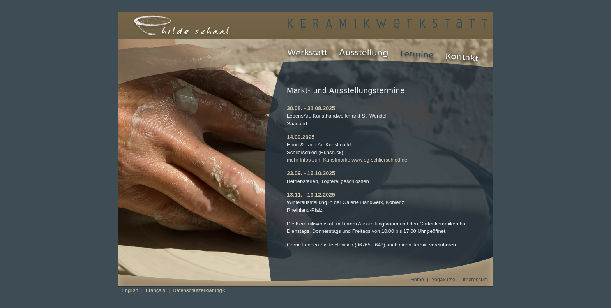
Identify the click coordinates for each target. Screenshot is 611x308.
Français (155, 290)
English (130, 290)
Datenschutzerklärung (197, 290)
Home (417, 279)
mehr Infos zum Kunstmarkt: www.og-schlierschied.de (347, 160)
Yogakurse (443, 279)
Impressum (475, 279)
